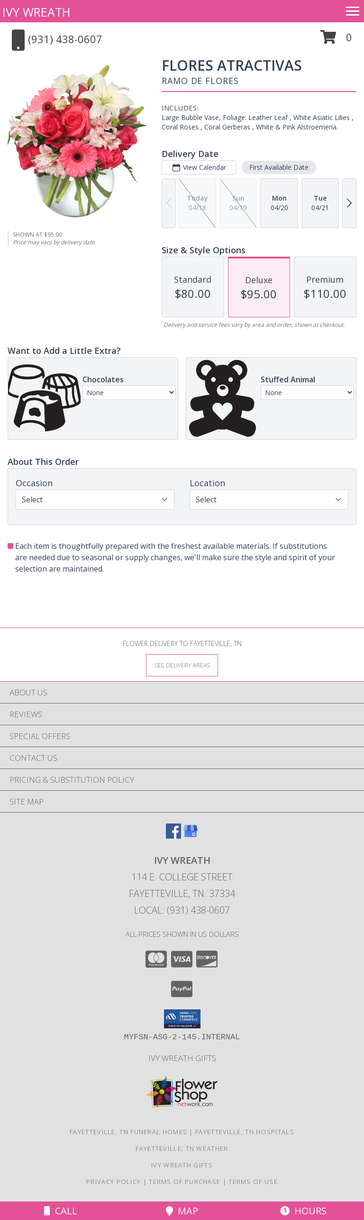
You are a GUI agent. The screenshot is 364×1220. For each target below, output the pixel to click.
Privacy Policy (113, 1181)
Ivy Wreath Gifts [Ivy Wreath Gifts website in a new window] (182, 1058)
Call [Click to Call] (60, 1210)
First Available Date (279, 167)
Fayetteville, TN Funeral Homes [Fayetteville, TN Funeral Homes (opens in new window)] (128, 1132)
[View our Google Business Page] (190, 835)
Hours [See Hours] (303, 1210)
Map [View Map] (182, 1210)
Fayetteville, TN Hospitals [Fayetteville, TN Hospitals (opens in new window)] (244, 1132)
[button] (336, 40)
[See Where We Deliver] (182, 664)
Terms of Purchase (184, 1181)
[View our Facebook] (173, 835)
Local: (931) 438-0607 (182, 910)
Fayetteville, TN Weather (182, 1148)
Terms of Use (253, 1181)
